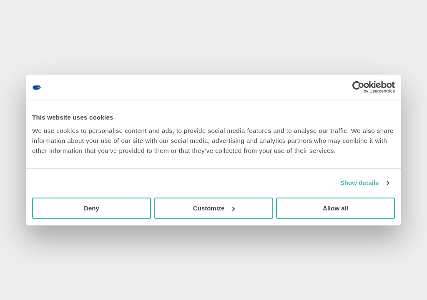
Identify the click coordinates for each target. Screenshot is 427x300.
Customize (214, 208)
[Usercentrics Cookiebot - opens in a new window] (358, 87)
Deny (91, 208)
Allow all (335, 208)
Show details (359, 182)
